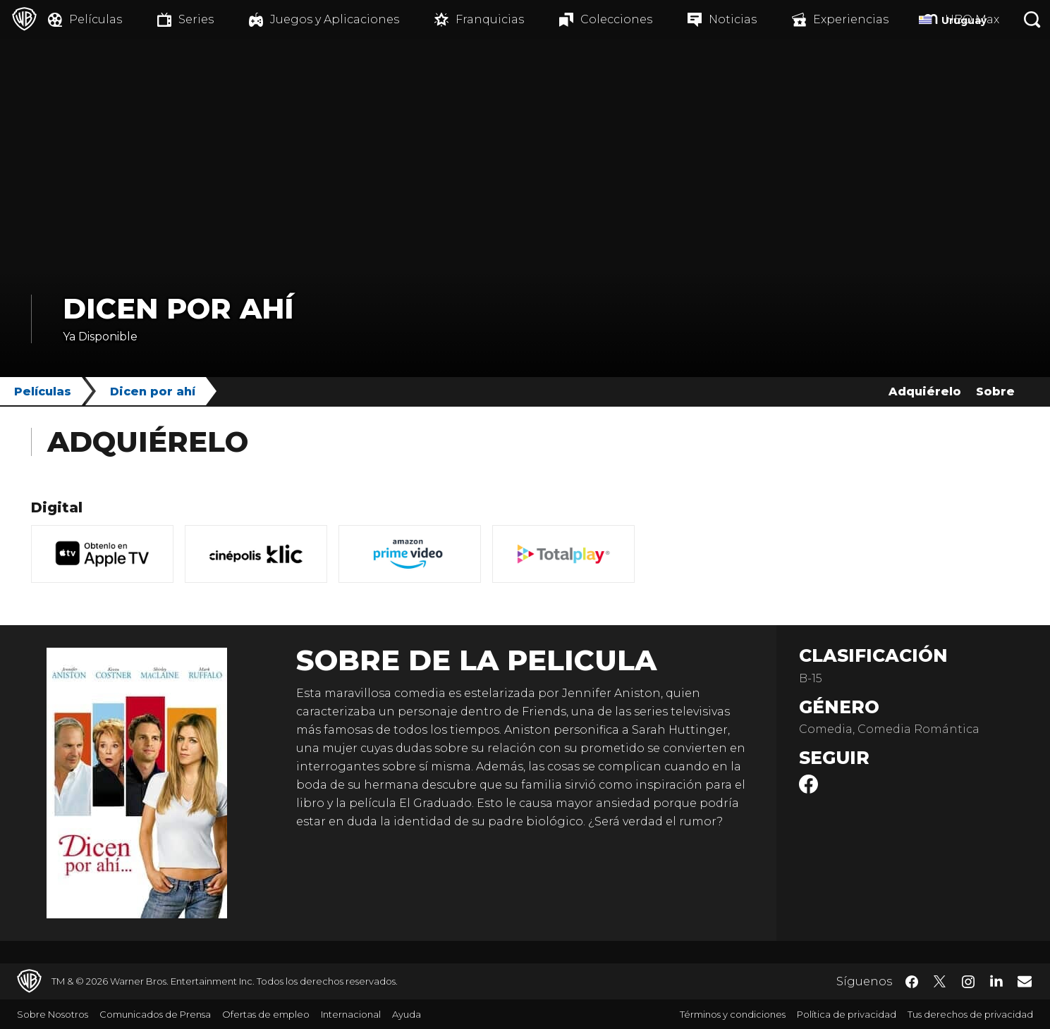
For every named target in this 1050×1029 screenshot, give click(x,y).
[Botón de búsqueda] (1032, 19)
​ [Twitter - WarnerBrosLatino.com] (940, 981)
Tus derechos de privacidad (970, 1014)
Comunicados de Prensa (155, 1014)
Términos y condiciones (733, 1014)
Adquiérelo (925, 391)
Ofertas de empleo (266, 1014)
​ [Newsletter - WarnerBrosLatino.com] (1024, 981)
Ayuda (406, 1014)
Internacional (351, 1014)
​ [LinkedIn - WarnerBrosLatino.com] (996, 980)
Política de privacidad (846, 1014)
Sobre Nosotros (52, 1014)
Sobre (995, 391)
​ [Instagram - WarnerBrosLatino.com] (968, 981)
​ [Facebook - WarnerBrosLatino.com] (911, 981)
